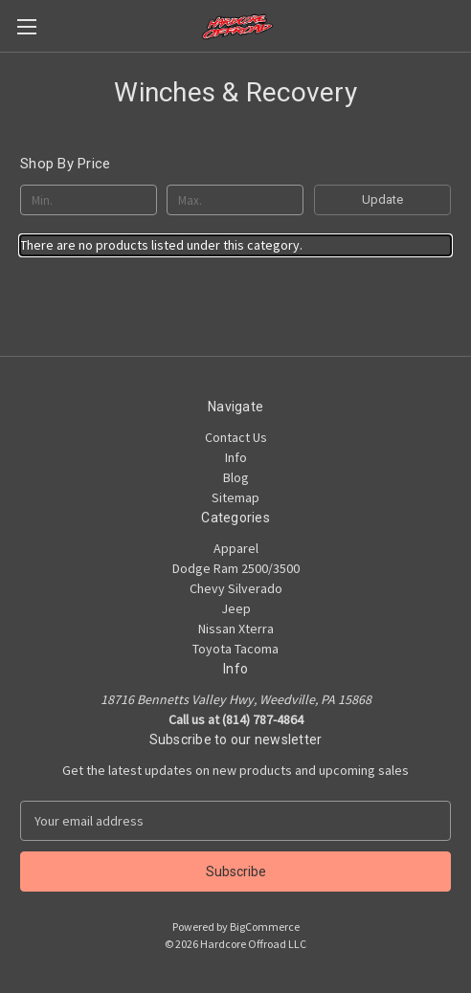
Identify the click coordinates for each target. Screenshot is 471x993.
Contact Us (236, 437)
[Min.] (88, 200)
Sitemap (235, 497)
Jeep (236, 608)
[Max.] (235, 200)
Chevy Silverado (236, 588)
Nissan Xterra (236, 628)
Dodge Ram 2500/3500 (236, 568)
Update (382, 199)
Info (236, 457)
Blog (236, 477)
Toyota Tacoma (235, 648)
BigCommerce (265, 926)
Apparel (235, 548)
